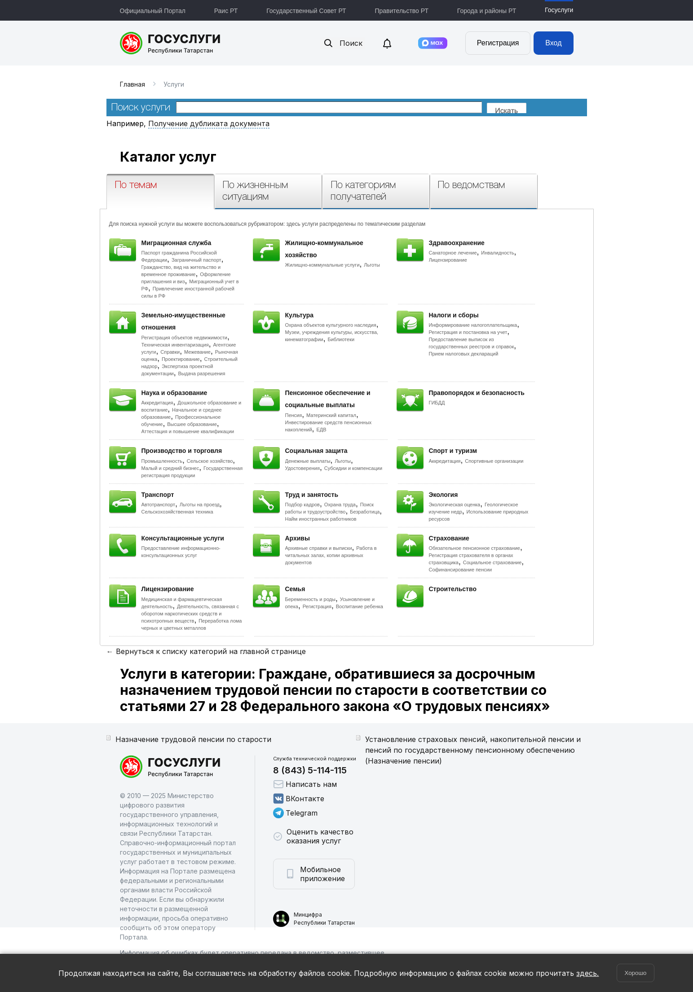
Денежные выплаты (308, 461)
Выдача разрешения (201, 373)
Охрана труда (340, 504)
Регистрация (498, 43)
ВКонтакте (298, 798)
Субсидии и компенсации (353, 468)
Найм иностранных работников (321, 519)
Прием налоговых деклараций (464, 353)
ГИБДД (437, 402)
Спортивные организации (494, 461)
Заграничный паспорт (196, 260)
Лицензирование (448, 260)
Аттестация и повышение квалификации (187, 431)
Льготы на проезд (200, 504)
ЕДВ (321, 429)
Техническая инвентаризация (175, 344)
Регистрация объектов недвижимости (184, 337)
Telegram (295, 813)
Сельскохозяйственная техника (177, 511)
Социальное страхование (492, 562)
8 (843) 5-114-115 (310, 770)
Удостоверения (302, 468)
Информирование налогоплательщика (473, 325)
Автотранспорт (158, 504)
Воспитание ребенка (359, 606)
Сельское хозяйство (210, 461)
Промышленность (162, 461)
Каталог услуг (168, 157)
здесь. (587, 973)
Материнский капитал (331, 415)
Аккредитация (157, 402)
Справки (170, 352)
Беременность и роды (310, 599)
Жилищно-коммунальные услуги (322, 265)
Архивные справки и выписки (318, 548)
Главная (132, 84)
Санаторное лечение (453, 252)
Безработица (365, 511)
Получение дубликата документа (208, 123)
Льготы (372, 265)
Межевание (197, 352)
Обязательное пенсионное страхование (474, 548)
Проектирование (181, 359)
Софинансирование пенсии (460, 569)
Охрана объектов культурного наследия (330, 325)
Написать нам (305, 784)
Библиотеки (341, 339)
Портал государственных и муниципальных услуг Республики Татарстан (170, 43)
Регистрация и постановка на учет (468, 332)
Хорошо (635, 973)
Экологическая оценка (455, 504)
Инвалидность (497, 252)
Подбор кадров (302, 504)
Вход (553, 43)
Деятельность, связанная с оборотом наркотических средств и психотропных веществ (190, 613)
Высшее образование (192, 424)
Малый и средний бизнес (170, 468)
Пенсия (293, 415)
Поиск (342, 43)
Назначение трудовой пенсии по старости (193, 739)
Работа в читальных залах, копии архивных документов (331, 555)
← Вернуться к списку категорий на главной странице (206, 651)
